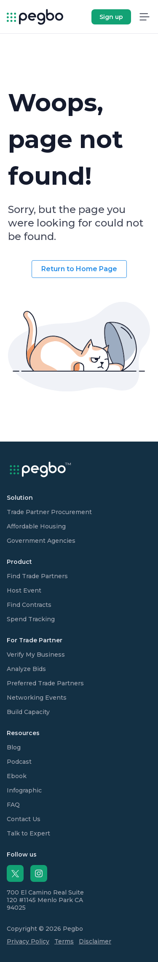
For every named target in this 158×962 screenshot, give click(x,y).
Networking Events (37, 697)
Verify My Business (36, 654)
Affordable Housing (36, 526)
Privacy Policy (28, 941)
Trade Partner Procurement (49, 512)
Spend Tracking (31, 619)
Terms (64, 941)
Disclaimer (95, 941)
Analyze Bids (26, 669)
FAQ (13, 804)
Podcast (19, 761)
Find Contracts (29, 605)
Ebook (17, 776)
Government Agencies (41, 540)
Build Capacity (28, 712)
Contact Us (23, 819)
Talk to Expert (28, 833)
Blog (14, 747)
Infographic (24, 790)
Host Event (24, 590)
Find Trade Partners (37, 576)
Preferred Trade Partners (45, 683)
